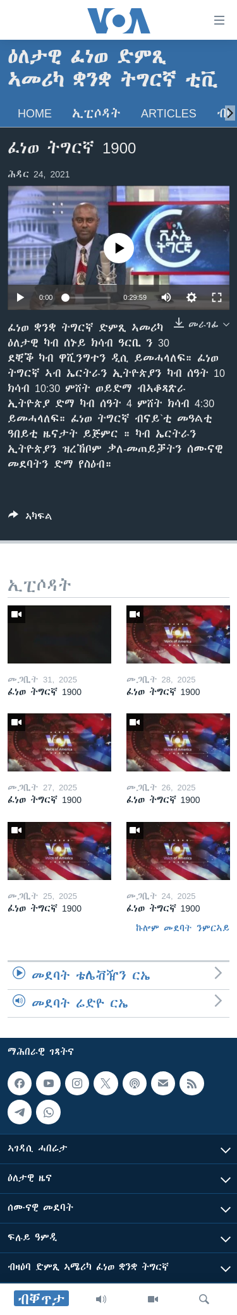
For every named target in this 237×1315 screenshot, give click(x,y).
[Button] (30, 518)
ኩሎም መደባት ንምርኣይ (182, 928)
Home (35, 113)
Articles (169, 113)
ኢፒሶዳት (96, 113)
